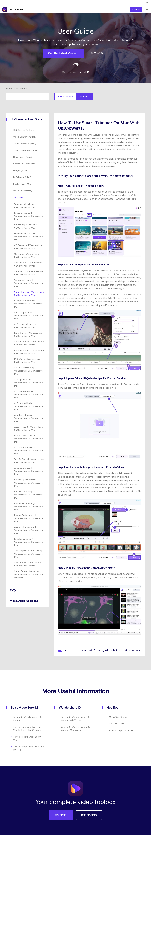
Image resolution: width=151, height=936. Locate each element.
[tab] (27, 119)
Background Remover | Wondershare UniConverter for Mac (29, 303)
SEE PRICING (89, 815)
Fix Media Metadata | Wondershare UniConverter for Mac (29, 236)
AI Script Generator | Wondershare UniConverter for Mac (29, 394)
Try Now (136, 9)
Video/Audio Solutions (24, 601)
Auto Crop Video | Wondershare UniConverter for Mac (29, 315)
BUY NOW (97, 53)
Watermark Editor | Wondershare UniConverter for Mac (29, 283)
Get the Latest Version (63, 53)
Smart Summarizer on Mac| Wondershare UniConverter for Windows (29, 574)
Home (9, 88)
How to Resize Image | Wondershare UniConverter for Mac (29, 518)
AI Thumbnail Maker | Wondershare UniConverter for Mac (29, 406)
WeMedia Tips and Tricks (121, 730)
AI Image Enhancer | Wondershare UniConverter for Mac (29, 382)
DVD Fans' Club (116, 723)
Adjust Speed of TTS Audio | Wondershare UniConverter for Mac (29, 553)
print (64, 650)
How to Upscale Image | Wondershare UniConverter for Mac (29, 482)
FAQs (13, 590)
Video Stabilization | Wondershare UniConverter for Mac (29, 370)
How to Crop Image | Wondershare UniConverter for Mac (29, 494)
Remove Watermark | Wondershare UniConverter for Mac (29, 438)
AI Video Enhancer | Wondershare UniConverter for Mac (29, 418)
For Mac (84, 96)
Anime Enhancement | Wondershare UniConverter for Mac (29, 530)
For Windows (65, 96)
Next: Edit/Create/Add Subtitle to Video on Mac (111, 650)
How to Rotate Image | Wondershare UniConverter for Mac (29, 506)
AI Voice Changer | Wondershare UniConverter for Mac (29, 471)
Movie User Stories (118, 717)
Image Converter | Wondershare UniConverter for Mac (29, 216)
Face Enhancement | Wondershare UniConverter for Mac (29, 542)
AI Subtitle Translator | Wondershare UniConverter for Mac (29, 450)
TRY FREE (60, 815)
